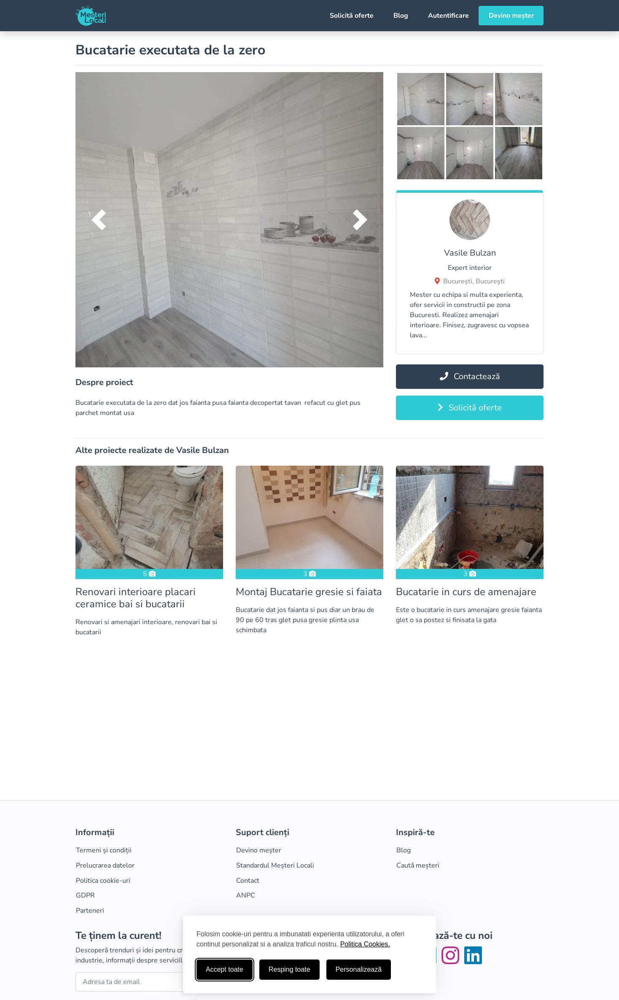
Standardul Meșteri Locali (275, 865)
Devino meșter (511, 15)
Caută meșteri (417, 865)
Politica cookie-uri (103, 880)
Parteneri (90, 910)
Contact (247, 880)
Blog (400, 15)
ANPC (245, 895)
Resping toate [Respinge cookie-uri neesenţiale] (289, 969)
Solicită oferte (352, 15)
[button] (98, 219)
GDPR (85, 895)
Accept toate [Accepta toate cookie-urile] (224, 969)
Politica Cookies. (365, 944)
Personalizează (359, 969)
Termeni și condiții (104, 850)
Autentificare (448, 15)
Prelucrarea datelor (105, 865)
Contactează (470, 376)
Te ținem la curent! (118, 936)
